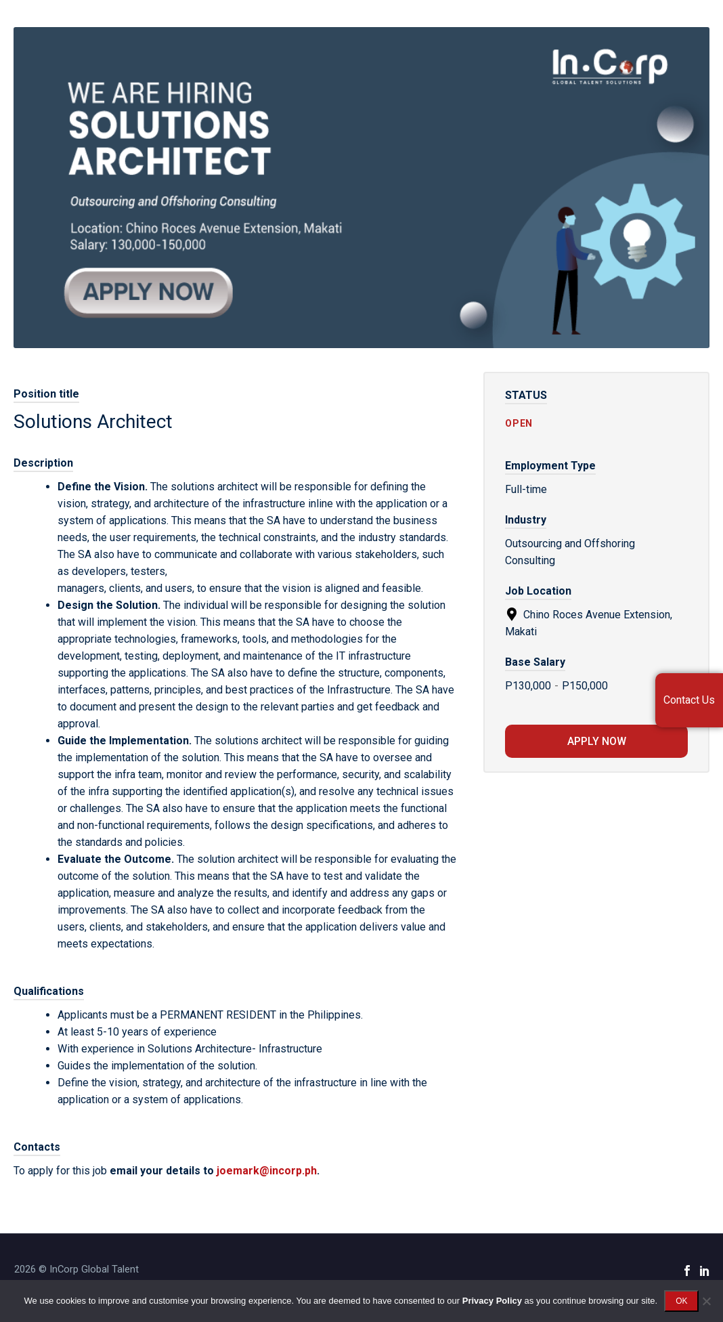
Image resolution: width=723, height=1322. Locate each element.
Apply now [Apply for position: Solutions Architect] (596, 741)
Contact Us (689, 700)
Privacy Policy (492, 1301)
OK (681, 1301)
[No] (706, 1301)
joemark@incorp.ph (267, 1170)
